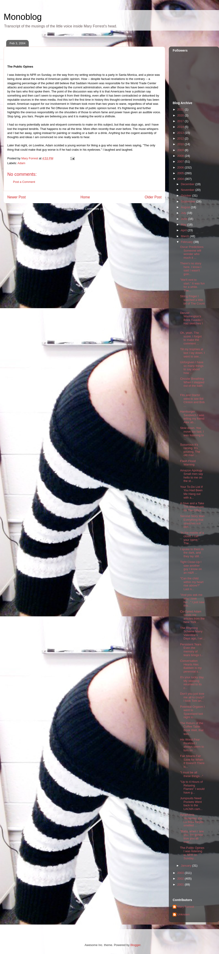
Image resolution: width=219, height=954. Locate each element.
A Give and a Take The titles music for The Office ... (192, 507)
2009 (181, 150)
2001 (181, 884)
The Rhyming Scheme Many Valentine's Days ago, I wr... (192, 633)
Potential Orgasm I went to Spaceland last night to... (192, 712)
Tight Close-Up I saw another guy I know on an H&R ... (191, 567)
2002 (181, 878)
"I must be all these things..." (191, 774)
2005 (181, 173)
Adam (21, 163)
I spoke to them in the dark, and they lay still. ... (191, 552)
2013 (181, 132)
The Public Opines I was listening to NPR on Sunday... (192, 853)
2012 (181, 138)
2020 (181, 115)
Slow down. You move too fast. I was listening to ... (192, 433)
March (185, 236)
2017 (181, 121)
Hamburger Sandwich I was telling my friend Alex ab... (192, 417)
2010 (181, 144)
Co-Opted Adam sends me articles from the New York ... (192, 617)
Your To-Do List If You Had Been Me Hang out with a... (191, 492)
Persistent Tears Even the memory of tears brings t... (191, 650)
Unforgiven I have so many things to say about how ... (191, 367)
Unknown (183, 914)
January (186, 865)
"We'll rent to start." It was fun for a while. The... (192, 285)
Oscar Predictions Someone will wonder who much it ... (191, 252)
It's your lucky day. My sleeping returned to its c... (192, 682)
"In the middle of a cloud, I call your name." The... (192, 538)
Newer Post (16, 197)
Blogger (135, 945)
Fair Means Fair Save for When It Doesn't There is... (192, 761)
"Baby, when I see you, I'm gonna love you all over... (191, 837)
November (188, 190)
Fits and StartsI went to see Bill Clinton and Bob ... (192, 400)
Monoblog (23, 17)
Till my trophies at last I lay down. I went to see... (192, 352)
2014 (181, 127)
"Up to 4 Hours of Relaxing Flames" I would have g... (192, 787)
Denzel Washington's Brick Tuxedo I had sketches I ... (191, 320)
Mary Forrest (185, 906)
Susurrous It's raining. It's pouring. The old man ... (190, 450)
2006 (181, 167)
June (184, 219)
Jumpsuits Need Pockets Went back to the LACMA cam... (191, 803)
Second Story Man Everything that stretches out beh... (192, 521)
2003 (181, 873)
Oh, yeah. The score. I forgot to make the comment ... (190, 338)
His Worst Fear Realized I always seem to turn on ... (192, 745)
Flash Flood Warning (188, 462)
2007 (181, 161)
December (188, 184)
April (184, 230)
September (188, 201)
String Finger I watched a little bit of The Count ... (192, 301)
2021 (181, 109)
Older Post (153, 197)
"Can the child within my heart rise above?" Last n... (191, 584)
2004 (181, 179)
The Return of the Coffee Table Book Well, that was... (191, 728)
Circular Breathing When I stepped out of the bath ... (192, 384)
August (186, 207)
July (184, 213)
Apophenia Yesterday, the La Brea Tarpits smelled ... (191, 820)
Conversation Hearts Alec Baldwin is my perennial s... (190, 666)
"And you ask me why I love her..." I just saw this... (192, 600)
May (184, 224)
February (187, 242)
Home (85, 197)
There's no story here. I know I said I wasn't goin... (190, 269)
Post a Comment (24, 182)
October (186, 195)
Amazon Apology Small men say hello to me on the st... (191, 476)
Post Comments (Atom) (93, 208)
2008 (181, 156)
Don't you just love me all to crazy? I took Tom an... (192, 697)
